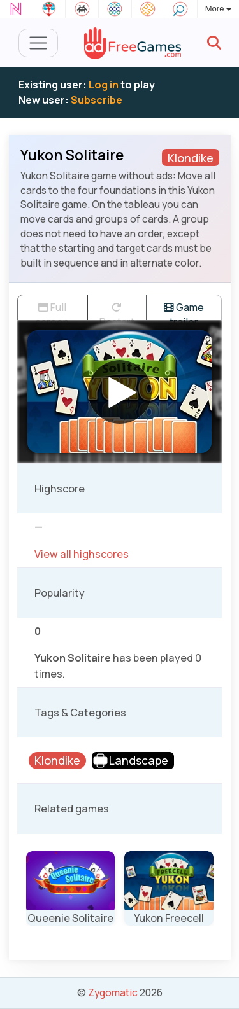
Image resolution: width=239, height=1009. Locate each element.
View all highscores (81, 554)
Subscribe (96, 100)
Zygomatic (113, 992)
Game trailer (184, 310)
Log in (104, 85)
